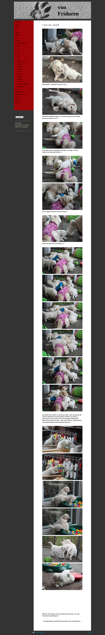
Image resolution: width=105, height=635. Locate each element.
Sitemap (42, 632)
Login (89, 632)
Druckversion (36, 632)
